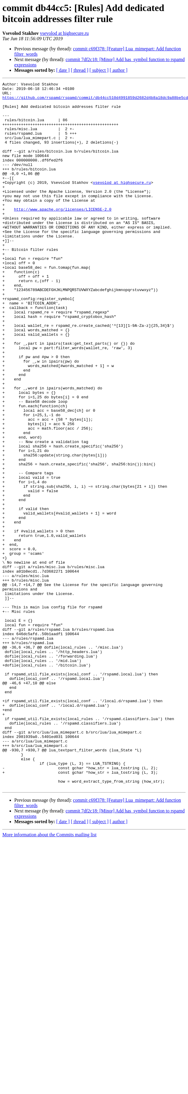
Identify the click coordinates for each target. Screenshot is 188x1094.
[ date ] (63, 70)
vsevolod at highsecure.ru (64, 33)
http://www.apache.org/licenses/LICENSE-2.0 (63, 235)
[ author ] (119, 70)
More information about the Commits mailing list (49, 975)
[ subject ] (99, 70)
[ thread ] (79, 70)
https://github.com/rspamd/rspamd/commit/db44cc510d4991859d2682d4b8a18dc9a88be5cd (95, 101)
